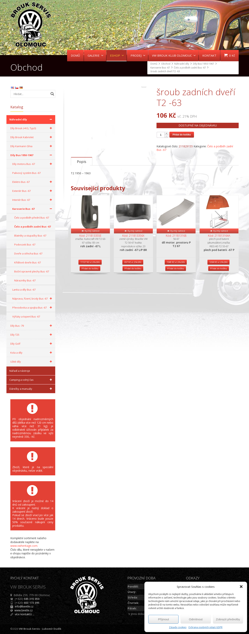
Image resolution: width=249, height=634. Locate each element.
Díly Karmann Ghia (31, 146)
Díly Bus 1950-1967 (31, 155)
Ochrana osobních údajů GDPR (205, 627)
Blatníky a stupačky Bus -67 (30, 235)
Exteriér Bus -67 (32, 191)
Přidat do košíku (182, 134)
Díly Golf (31, 343)
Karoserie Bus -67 (32, 208)
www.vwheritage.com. (24, 546)
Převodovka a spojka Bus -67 (32, 307)
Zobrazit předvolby (228, 619)
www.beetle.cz (23, 610)
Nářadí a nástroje (19, 371)
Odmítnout (196, 619)
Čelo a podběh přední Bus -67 (31, 217)
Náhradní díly (31, 119)
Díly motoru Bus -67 (32, 164)
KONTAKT (209, 55)
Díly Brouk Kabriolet (31, 137)
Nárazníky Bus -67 (25, 280)
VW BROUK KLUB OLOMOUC (174, 55)
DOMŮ (75, 55)
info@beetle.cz (24, 606)
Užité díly (31, 361)
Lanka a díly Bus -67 (24, 289)
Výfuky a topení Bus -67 (26, 316)
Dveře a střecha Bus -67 (28, 253)
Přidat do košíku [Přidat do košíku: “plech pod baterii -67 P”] (218, 302)
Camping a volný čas (31, 379)
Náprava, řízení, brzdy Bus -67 (32, 298)
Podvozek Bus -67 (24, 244)
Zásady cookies (177, 627)
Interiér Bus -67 (32, 199)
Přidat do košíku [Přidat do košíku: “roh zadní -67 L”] (90, 302)
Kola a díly (31, 352)
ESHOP (117, 55)
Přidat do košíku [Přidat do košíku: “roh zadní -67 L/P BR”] (132, 302)
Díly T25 (31, 334)
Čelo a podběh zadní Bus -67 (32, 226)
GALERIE (95, 55)
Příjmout (163, 619)
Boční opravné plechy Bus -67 (31, 271)
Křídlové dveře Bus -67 (27, 262)
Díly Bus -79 (31, 325)
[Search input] (30, 94)
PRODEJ (138, 55)
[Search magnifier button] (52, 94)
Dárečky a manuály (31, 388)
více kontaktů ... (24, 614)
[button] (241, 587)
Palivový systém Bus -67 (26, 173)
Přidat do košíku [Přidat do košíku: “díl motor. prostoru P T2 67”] (175, 302)
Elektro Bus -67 (32, 182)
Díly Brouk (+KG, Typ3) (31, 128)
